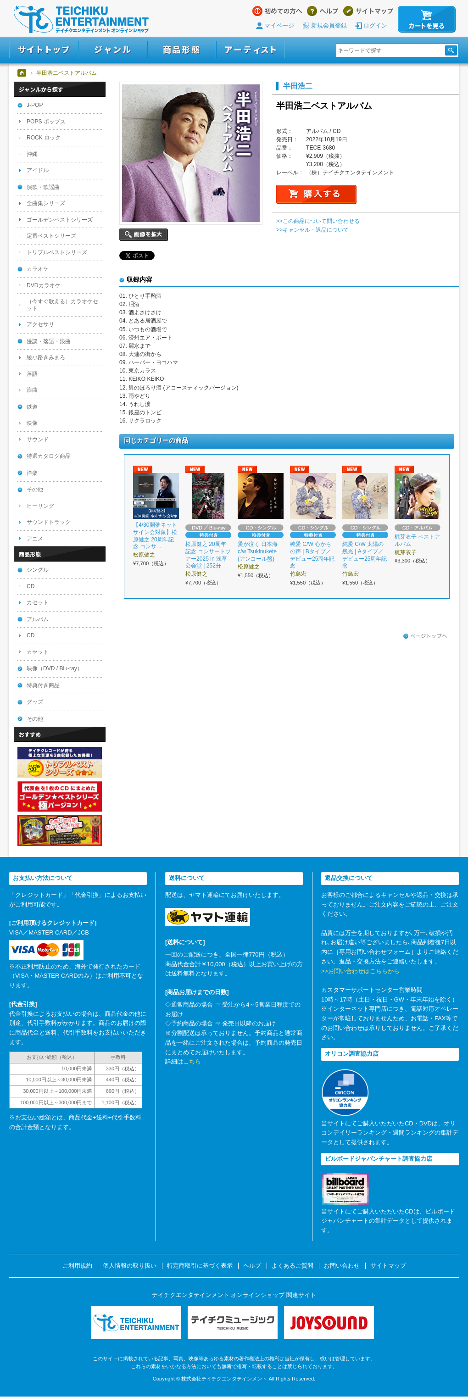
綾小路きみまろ (46, 357)
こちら (192, 1061)
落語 (32, 374)
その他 (35, 489)
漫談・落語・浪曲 (49, 341)
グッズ (35, 702)
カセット (38, 602)
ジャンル (112, 50)
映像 (32, 423)
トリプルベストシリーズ (57, 252)
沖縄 (32, 154)
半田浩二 (297, 86)
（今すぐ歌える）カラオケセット (62, 305)
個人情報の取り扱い (129, 1266)
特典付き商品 (43, 685)
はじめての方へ (277, 11)
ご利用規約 (77, 1266)
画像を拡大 (143, 234)
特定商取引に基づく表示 (200, 1266)
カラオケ (38, 269)
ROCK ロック (44, 137)
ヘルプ (323, 11)
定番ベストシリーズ (51, 236)
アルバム (38, 619)
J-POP (35, 105)
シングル (38, 570)
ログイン (375, 25)
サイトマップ (368, 11)
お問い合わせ (342, 1266)
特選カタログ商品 (49, 456)
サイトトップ (43, 50)
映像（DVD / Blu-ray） (55, 668)
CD (30, 586)
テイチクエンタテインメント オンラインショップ (81, 19)
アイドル (38, 170)
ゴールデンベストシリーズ (60, 220)
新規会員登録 (329, 25)
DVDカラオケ (44, 285)
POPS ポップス (46, 121)
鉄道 (32, 407)
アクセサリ (40, 324)
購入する (316, 194)
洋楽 (32, 473)
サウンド (38, 439)
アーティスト (250, 50)
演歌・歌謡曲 (43, 187)
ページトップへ (425, 636)
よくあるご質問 (292, 1266)
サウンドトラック (49, 522)
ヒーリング (40, 506)
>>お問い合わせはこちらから (360, 971)
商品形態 (181, 50)
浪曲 (32, 390)
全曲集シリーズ (46, 203)
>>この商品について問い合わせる (318, 221)
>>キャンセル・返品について (312, 230)
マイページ (279, 25)
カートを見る (427, 19)
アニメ (35, 538)
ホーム (22, 73)
